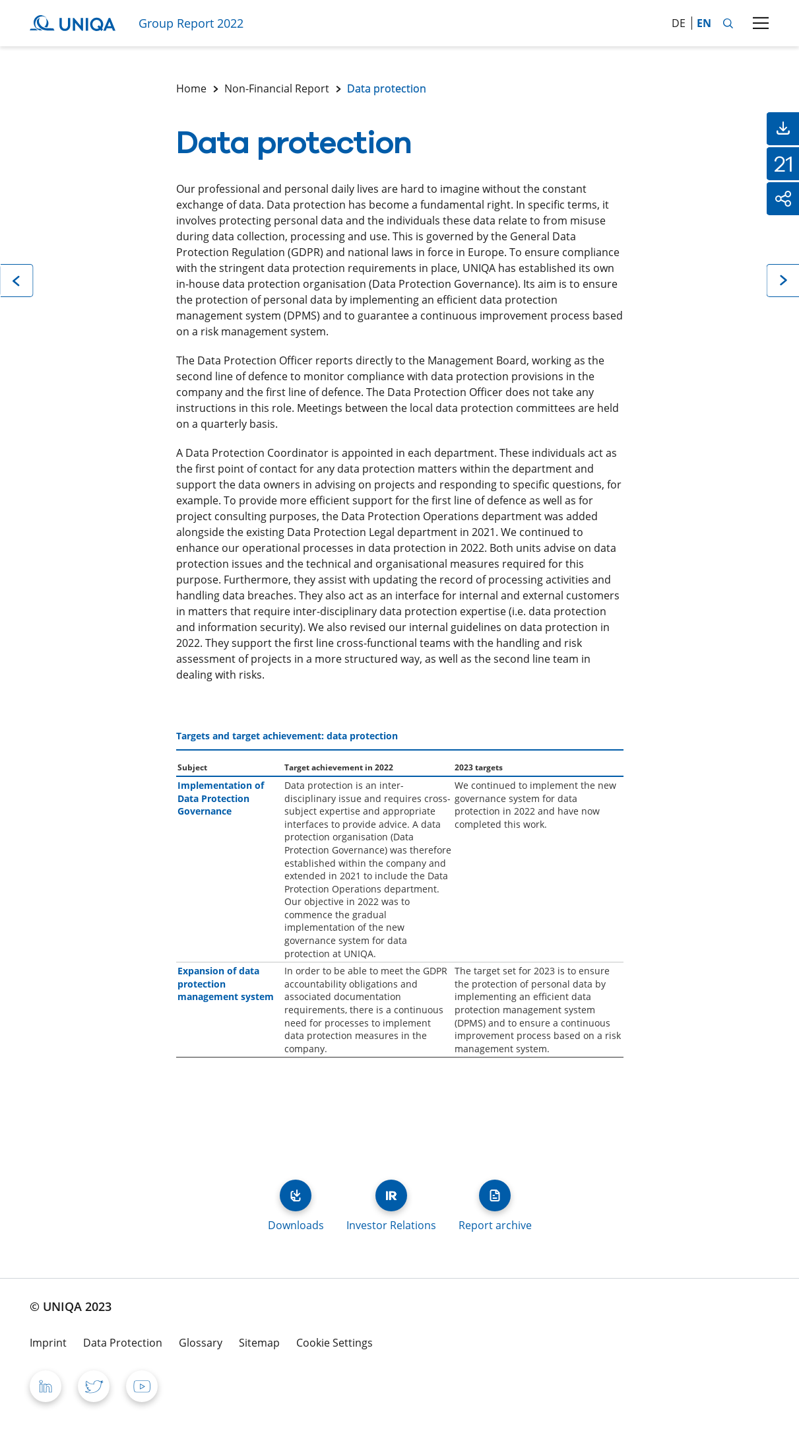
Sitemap (259, 1342)
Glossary (200, 1342)
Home (191, 88)
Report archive (495, 1195)
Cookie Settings (334, 1342)
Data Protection (122, 1342)
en (704, 23)
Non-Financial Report (276, 88)
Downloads (295, 1195)
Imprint (48, 1342)
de (679, 23)
